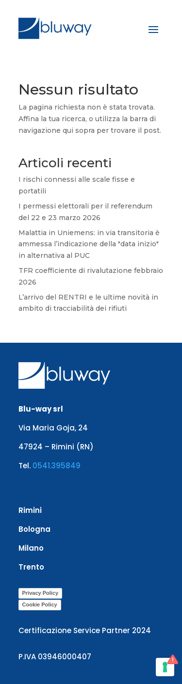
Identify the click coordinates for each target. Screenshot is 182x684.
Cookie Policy (39, 604)
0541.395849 (57, 466)
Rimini (30, 510)
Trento (31, 567)
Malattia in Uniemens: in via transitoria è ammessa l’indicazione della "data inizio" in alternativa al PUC (89, 244)
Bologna (34, 529)
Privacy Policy (40, 593)
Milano (31, 548)
